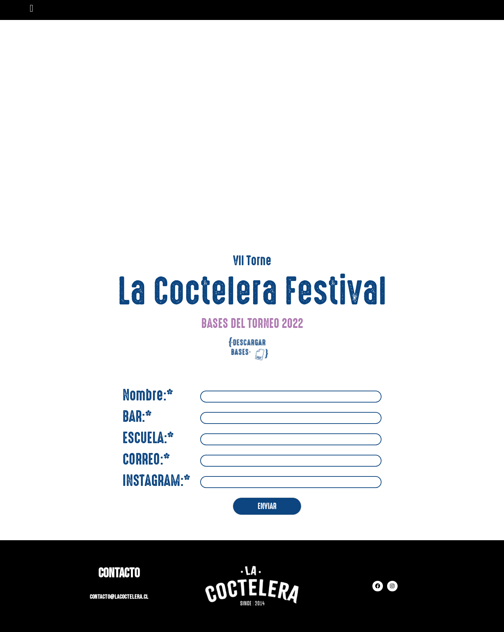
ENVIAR (267, 506)
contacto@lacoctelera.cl (118, 597)
